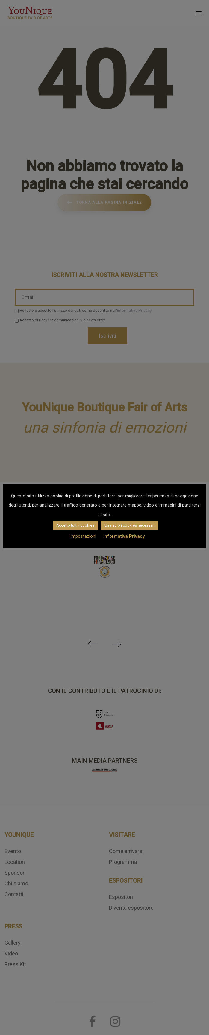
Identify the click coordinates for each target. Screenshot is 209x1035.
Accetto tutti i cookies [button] (75, 525)
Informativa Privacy (124, 536)
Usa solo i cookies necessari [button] (129, 525)
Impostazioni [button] (83, 536)
